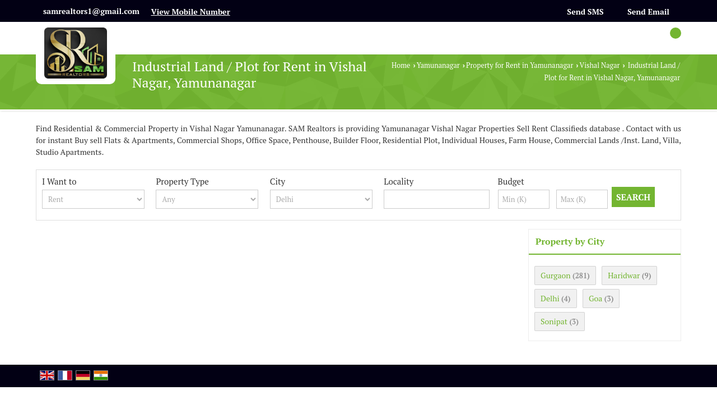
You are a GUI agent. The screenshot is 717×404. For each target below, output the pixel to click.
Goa (595, 298)
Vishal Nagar (600, 65)
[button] (190, 11)
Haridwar (624, 275)
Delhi (550, 298)
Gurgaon (556, 275)
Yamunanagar (438, 65)
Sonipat (554, 321)
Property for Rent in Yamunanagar (519, 65)
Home (401, 65)
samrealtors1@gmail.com (91, 11)
